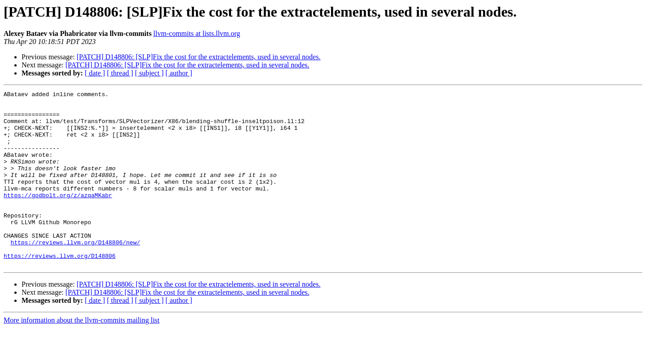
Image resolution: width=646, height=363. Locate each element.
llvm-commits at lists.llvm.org (196, 33)
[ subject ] (149, 73)
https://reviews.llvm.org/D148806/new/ (75, 273)
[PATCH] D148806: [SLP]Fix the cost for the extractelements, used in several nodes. (199, 57)
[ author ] (179, 73)
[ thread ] (120, 73)
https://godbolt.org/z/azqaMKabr (58, 216)
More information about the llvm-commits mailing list (82, 355)
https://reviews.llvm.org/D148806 (60, 289)
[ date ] (95, 73)
